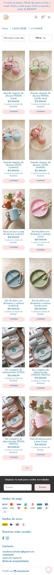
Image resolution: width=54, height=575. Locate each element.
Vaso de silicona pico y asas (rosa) (40, 440)
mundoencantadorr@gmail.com (18, 552)
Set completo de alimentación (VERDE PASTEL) (40, 372)
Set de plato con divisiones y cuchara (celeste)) (13, 303)
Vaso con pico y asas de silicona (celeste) (13, 233)
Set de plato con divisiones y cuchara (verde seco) (40, 303)
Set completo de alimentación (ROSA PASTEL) (13, 441)
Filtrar (41, 38)
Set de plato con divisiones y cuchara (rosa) (40, 234)
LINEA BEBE (19, 29)
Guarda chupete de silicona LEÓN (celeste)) (13, 165)
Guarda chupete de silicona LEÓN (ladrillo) (40, 165)
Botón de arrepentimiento (16, 561)
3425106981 (8, 555)
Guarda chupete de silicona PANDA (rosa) (13, 95)
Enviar (42, 487)
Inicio (5, 29)
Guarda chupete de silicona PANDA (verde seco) (40, 95)
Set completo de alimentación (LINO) (13, 371)
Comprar (13, 111)
